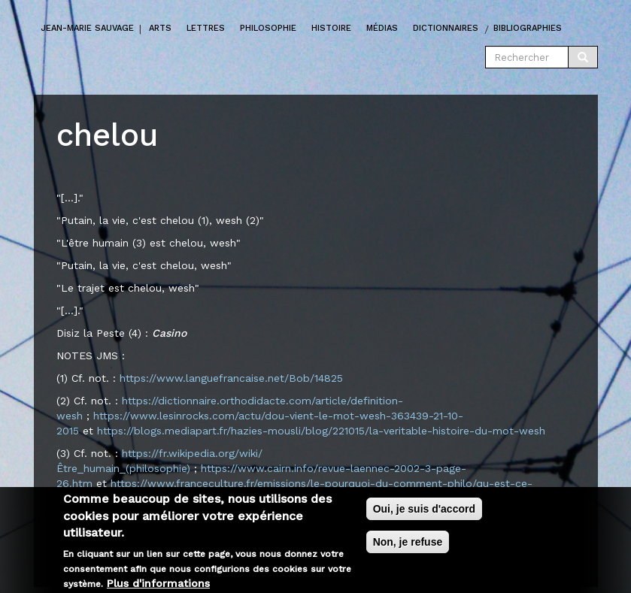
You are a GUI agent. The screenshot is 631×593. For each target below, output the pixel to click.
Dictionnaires (445, 28)
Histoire (331, 28)
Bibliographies (527, 28)
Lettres (206, 28)
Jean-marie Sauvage (87, 28)
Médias (382, 28)
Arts (160, 28)
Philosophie (268, 28)
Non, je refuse (408, 548)
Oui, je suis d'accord (424, 515)
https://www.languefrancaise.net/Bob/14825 (231, 378)
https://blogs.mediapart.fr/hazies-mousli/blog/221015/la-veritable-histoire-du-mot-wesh (321, 431)
